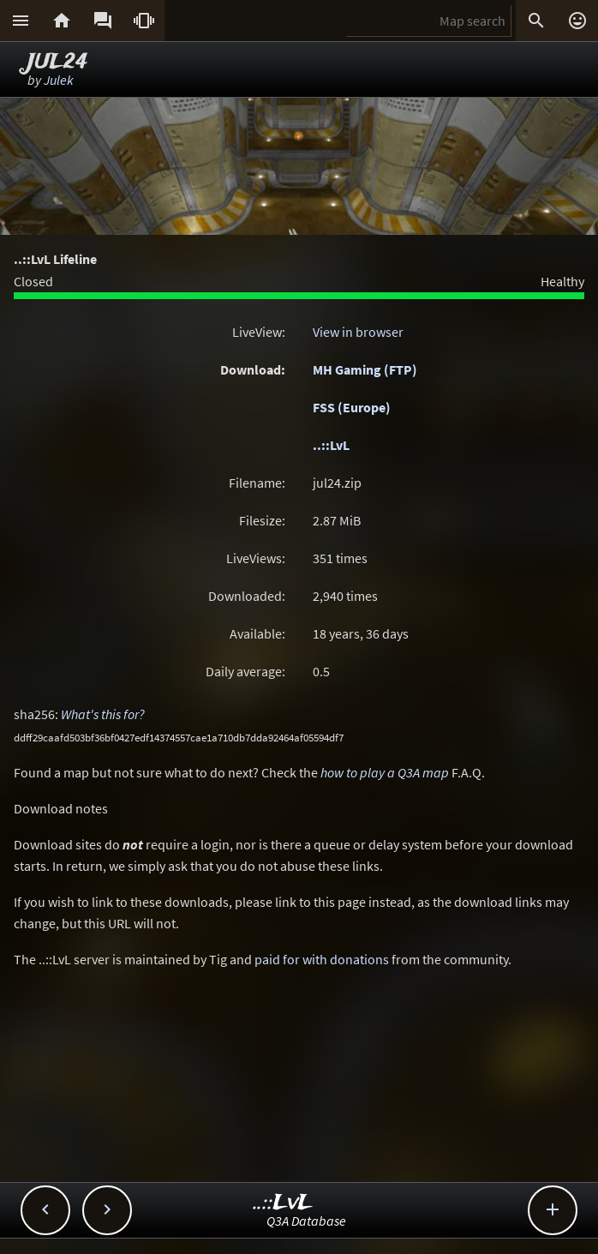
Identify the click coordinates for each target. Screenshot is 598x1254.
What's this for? (103, 714)
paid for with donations (321, 959)
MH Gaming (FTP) (365, 369)
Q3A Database (306, 1220)
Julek (59, 79)
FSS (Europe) (352, 407)
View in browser (358, 331)
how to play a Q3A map (384, 772)
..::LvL (331, 444)
